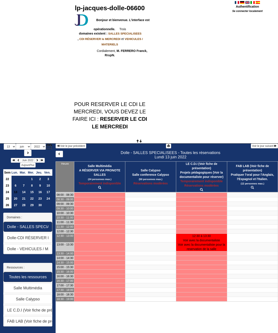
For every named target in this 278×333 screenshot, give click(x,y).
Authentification (247, 6)
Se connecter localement (247, 11)
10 (48, 185)
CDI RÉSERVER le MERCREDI (99, 39)
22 (7, 179)
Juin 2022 (27, 160)
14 (24, 192)
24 (7, 192)
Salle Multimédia (100, 166)
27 (15, 205)
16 (40, 192)
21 (24, 198)
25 (7, 198)
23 (7, 185)
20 (15, 198)
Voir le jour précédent (71, 145)
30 (40, 205)
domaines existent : (110, 33)
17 (48, 192)
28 (24, 205)
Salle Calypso (151, 170)
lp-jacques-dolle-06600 (110, 8)
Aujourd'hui (27, 165)
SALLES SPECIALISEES (124, 33)
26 (7, 205)
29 (32, 205)
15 (32, 192)
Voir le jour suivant (264, 145)
